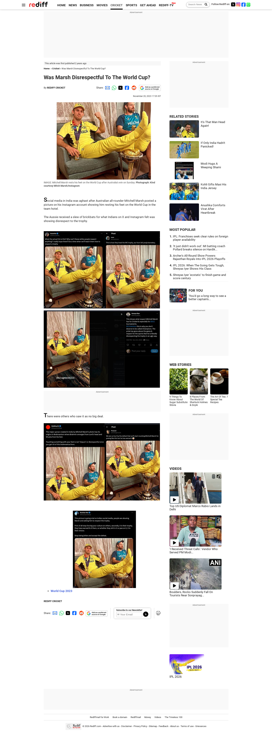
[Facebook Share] (126, 87)
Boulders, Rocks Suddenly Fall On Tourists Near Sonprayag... (191, 593)
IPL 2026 (175, 676)
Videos (157, 717)
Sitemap (153, 726)
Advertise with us (111, 726)
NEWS (73, 5)
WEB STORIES (180, 365)
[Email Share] (107, 87)
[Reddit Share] (133, 87)
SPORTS (131, 5)
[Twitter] (233, 4)
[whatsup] (248, 4)
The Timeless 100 (173, 717)
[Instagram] (238, 4)
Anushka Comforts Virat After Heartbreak (213, 209)
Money (147, 717)
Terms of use (187, 726)
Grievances (200, 726)
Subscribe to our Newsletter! (129, 610)
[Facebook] (243, 4)
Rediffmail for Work (99, 717)
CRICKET (116, 5)
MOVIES (102, 5)
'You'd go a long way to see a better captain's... (207, 297)
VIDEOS (175, 469)
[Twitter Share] (120, 87)
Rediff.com (95, 726)
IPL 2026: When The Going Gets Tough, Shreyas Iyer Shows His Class (198, 267)
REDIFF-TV (166, 5)
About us (174, 726)
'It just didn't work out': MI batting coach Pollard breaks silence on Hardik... (199, 248)
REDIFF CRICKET (56, 87)
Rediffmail (136, 717)
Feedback (163, 726)
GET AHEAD (148, 5)
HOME (61, 5)
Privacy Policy (140, 726)
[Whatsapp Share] (113, 87)
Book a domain (120, 717)
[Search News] (205, 5)
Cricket (56, 68)
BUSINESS (87, 5)
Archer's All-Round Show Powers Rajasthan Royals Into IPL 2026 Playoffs (199, 257)
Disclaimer (126, 726)
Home (47, 68)
